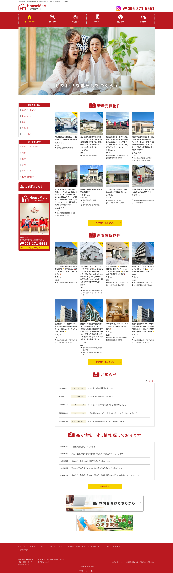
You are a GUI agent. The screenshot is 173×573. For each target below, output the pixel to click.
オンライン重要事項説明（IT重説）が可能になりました (107, 421)
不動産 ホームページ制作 (86, 571)
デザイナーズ (26, 171)
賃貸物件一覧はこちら (105, 362)
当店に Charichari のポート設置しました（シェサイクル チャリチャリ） (113, 413)
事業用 (24, 159)
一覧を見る (151, 381)
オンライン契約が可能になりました (100, 396)
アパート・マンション (30, 147)
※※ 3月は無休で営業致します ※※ (101, 388)
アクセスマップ (34, 248)
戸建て (24, 153)
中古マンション (27, 116)
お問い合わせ (81, 546)
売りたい (75, 22)
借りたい (97, 22)
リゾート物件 (26, 134)
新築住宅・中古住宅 (29, 110)
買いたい (52, 22)
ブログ (109, 546)
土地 (23, 122)
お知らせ (117, 546)
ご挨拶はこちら (34, 186)
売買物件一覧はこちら (105, 223)
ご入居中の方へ (24, 550)
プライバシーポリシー (96, 546)
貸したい (120, 22)
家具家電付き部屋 (28, 177)
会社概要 (143, 22)
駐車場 (24, 165)
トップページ (30, 22)
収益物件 (25, 128)
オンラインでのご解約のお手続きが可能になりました (107, 405)
